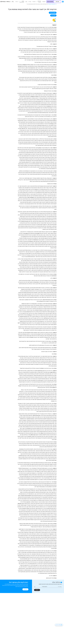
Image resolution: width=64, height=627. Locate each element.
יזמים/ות (44, 1)
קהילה (30, 1)
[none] (10, 1)
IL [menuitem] (10, 1)
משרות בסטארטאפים (22, 2)
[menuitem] (10, 1)
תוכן (26, 1)
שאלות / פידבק (59, 624)
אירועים (34, 1)
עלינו (17, 1)
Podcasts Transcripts (51, 4)
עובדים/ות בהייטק (39, 2)
